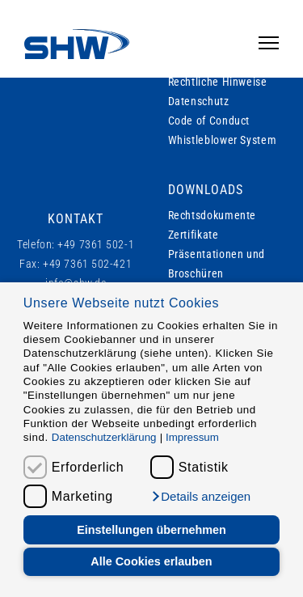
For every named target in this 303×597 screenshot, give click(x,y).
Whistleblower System (222, 139)
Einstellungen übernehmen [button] (151, 529)
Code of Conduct (209, 120)
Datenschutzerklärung (104, 437)
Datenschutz (198, 101)
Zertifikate (193, 234)
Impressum (192, 437)
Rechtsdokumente (212, 215)
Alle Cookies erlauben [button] (151, 561)
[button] (200, 496)
